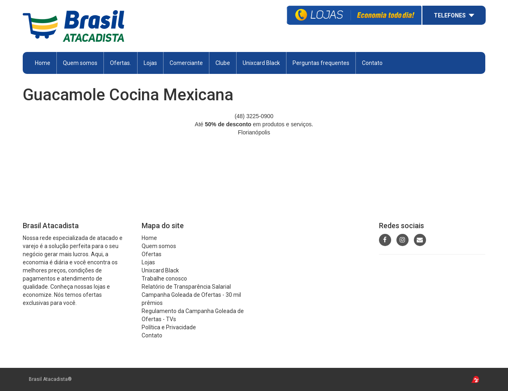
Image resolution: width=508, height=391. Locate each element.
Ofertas (151, 254)
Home (42, 63)
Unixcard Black (261, 63)
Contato (372, 63)
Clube (222, 63)
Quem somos (80, 63)
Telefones (450, 15)
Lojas (150, 63)
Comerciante (186, 63)
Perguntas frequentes (321, 63)
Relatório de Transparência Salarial (186, 286)
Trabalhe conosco (164, 278)
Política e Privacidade (169, 327)
